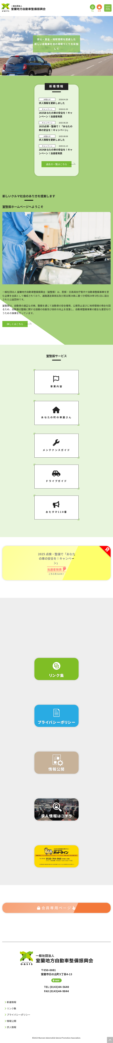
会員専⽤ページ (56, 907)
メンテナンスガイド (56, 445)
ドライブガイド (56, 476)
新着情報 (11, 1002)
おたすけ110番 (56, 507)
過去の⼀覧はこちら (56, 164)
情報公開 (11, 1021)
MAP (56, 980)
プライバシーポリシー (18, 1014)
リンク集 (11, 1008)
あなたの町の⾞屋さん (56, 413)
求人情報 (11, 1027)
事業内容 (56, 382)
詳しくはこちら (15, 324)
